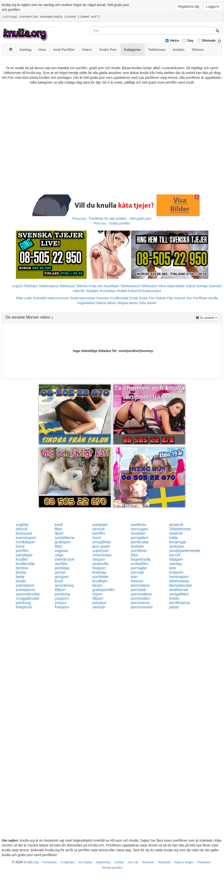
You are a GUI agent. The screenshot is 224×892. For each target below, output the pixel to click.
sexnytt (98, 529)
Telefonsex (67, 286)
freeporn (62, 607)
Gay (190, 40)
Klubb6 (122, 291)
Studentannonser (83, 298)
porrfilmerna (179, 603)
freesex (137, 581)
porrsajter (139, 568)
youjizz (60, 603)
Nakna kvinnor (58, 298)
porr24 (174, 555)
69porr (60, 590)
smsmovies (102, 555)
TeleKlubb (164, 862)
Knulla (213, 298)
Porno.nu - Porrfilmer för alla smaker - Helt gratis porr (112, 218)
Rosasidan (108, 291)
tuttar (173, 538)
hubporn (176, 572)
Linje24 (17, 286)
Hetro (174, 40)
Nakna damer (106, 303)
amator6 (176, 525)
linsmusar (24, 533)
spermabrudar (28, 594)
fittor (58, 529)
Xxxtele (119, 862)
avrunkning (64, 585)
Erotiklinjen (68, 862)
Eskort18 (134, 291)
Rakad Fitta (164, 298)
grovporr (62, 577)
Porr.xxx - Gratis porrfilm (112, 223)
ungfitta (22, 525)
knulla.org (31, 862)
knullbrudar (25, 564)
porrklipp (62, 568)
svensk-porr (65, 559)
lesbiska (99, 572)
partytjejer (24, 555)
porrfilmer (139, 551)
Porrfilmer (200, 298)
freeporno (24, 607)
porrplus (99, 603)
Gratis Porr (147, 298)
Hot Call (133, 862)
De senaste (207, 317)
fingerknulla (141, 559)
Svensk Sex (183, 298)
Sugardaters (86, 303)
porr (134, 577)
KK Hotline (85, 862)
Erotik (133, 298)
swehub (175, 533)
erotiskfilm (139, 564)
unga (59, 555)
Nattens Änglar (183, 862)
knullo (21, 581)
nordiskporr (25, 542)
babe (20, 577)
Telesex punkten (112, 867)
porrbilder (100, 577)
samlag (175, 564)
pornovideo (140, 598)
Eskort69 (39, 298)
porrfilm (98, 533)
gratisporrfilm (103, 590)
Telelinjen (31, 286)
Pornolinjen (50, 862)
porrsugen (139, 529)
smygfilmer (101, 542)
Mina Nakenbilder (172, 286)
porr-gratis (101, 546)
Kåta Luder (24, 298)
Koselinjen (111, 286)
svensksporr (26, 538)
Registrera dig (188, 6)
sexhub (98, 607)
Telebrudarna (48, 286)
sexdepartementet (184, 551)
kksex (97, 585)
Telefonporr (149, 286)
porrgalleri (139, 538)
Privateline (204, 862)
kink (172, 568)
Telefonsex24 (130, 286)
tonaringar (177, 542)
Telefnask (148, 862)
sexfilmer (138, 525)
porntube (138, 590)
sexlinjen (176, 546)
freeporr (99, 568)
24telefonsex (180, 529)
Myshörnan (103, 862)
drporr (97, 594)
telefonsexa (179, 581)
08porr (97, 598)
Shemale (209, 40)
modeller (138, 533)
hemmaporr (179, 577)
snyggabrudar (27, 598)
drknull (21, 529)
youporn (62, 598)
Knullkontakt (119, 298)
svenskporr (25, 585)
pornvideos (140, 585)
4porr (59, 533)
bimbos (22, 568)
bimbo (21, 572)
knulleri (22, 559)
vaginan (61, 551)
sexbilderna (64, 538)
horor (96, 538)
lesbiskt (137, 546)
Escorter (102, 298)
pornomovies (142, 607)
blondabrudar (180, 585)
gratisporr (63, 542)
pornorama (140, 603)
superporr (100, 551)
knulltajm (100, 581)
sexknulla (100, 564)
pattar (174, 607)
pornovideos (141, 594)
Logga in (212, 6)
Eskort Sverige (197, 286)
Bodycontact (151, 291)
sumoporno (25, 590)
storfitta (61, 564)
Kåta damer (148, 303)
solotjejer (100, 525)
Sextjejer (92, 291)
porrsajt (137, 572)
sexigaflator (179, 594)
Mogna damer (127, 303)
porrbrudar (140, 542)
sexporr (98, 559)
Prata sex (96, 286)
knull (59, 525)
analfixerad (178, 590)
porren (60, 572)
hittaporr (176, 559)
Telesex (82, 286)
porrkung (62, 594)
